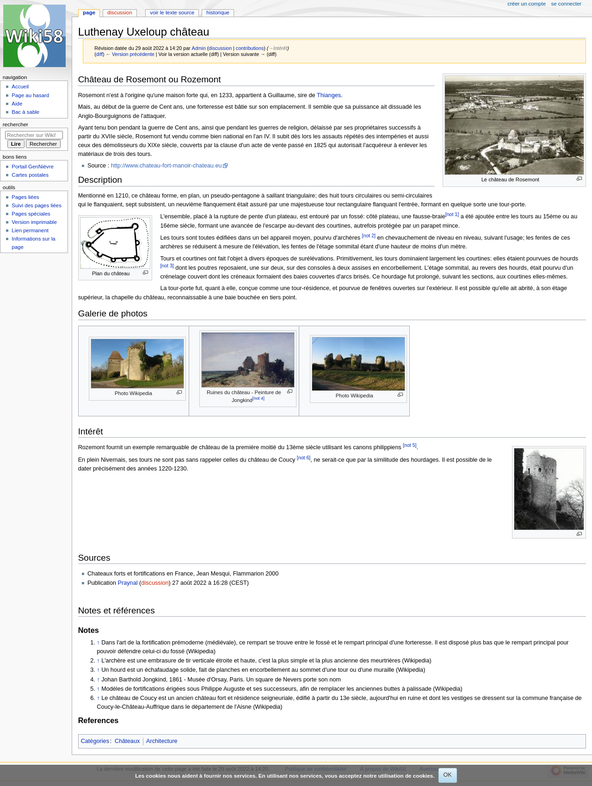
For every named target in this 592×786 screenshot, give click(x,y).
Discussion (119, 12)
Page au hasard (30, 95)
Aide (17, 103)
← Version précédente (129, 54)
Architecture (162, 741)
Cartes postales (30, 175)
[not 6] (303, 457)
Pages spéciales (31, 214)
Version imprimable (34, 222)
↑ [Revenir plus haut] (98, 642)
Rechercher (15, 124)
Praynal (128, 583)
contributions (250, 48)
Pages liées (25, 197)
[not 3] (166, 265)
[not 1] (452, 214)
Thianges (329, 95)
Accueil (20, 86)
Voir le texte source (172, 12)
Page (89, 12)
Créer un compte (526, 3)
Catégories (95, 741)
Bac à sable (25, 112)
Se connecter (566, 3)
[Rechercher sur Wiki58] (34, 135)
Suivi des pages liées (37, 205)
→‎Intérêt (277, 48)
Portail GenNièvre (32, 166)
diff (99, 54)
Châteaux (127, 741)
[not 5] (409, 445)
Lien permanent (30, 230)
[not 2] (369, 235)
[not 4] (259, 398)
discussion (220, 48)
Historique (217, 12)
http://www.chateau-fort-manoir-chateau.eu (166, 165)
